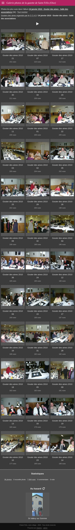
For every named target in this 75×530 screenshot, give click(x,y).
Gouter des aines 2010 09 (62, 385)
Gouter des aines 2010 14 (62, 458)
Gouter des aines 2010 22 (62, 129)
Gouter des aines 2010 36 (13, 276)
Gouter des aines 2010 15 (37, 312)
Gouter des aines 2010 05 (37, 385)
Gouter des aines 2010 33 (37, 422)
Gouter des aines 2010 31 (37, 349)
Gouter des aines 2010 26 (62, 203)
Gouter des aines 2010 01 (37, 129)
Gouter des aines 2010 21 (13, 56)
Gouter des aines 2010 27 (62, 312)
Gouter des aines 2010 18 (13, 385)
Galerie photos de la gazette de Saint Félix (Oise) (31, 2)
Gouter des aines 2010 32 (37, 239)
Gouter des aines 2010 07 (37, 56)
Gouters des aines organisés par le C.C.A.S (19, 15)
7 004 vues (31, 480)
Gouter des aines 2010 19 (62, 422)
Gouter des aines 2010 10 (13, 458)
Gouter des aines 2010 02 (37, 166)
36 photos (8, 480)
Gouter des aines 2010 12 (62, 276)
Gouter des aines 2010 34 (37, 93)
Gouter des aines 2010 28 (62, 349)
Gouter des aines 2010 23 (37, 458)
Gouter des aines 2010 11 (13, 129)
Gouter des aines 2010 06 (13, 312)
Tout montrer (22, 12)
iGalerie (39, 528)
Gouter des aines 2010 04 (62, 239)
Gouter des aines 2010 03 (13, 166)
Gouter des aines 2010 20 (62, 93)
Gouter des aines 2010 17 (62, 56)
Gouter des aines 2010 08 (13, 239)
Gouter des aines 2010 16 (13, 349)
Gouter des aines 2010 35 (62, 166)
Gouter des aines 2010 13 (13, 422)
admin (45, 528)
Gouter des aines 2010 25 (13, 203)
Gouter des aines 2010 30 (13, 93)
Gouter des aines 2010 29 (37, 203)
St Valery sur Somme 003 (37, 519)
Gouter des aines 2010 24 (37, 276)
